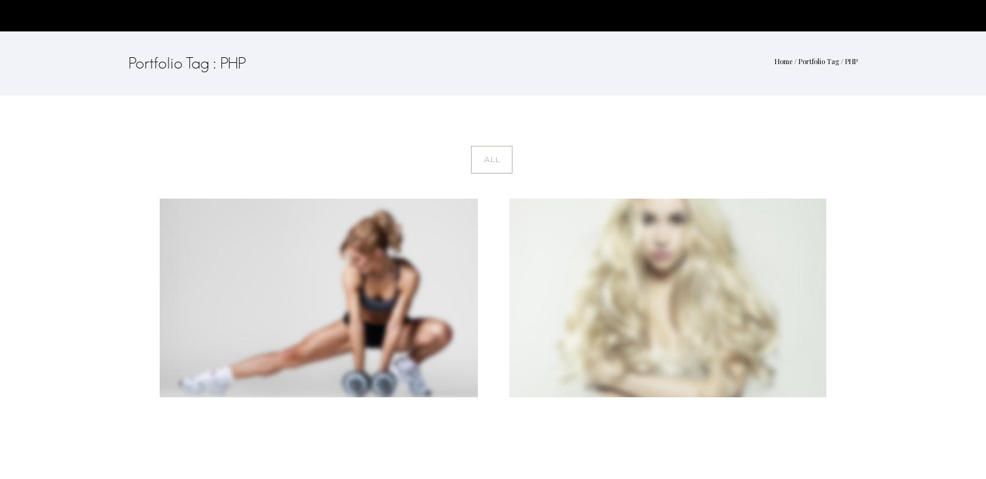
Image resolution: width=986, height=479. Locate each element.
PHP (851, 61)
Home (783, 61)
